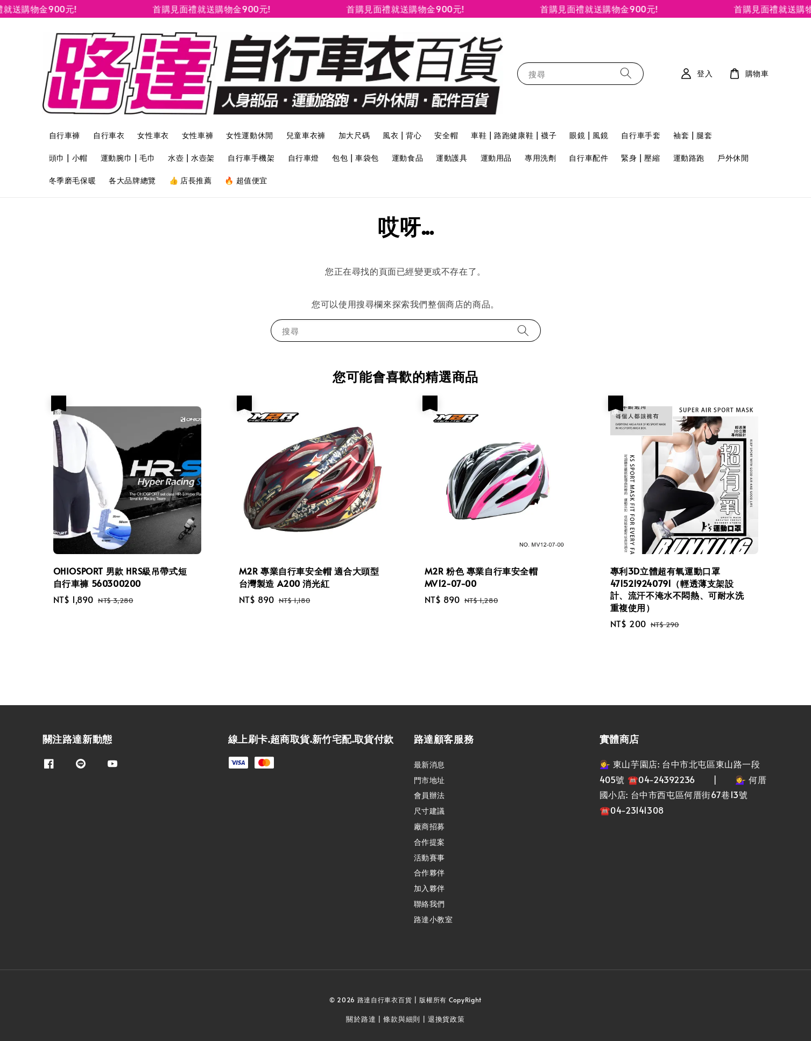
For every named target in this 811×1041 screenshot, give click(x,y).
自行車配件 (588, 158)
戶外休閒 (733, 158)
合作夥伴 (429, 872)
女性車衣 (152, 135)
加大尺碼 (354, 135)
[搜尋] (626, 73)
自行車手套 (640, 135)
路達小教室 (433, 919)
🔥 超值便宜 (245, 180)
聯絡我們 (429, 904)
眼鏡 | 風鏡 (588, 135)
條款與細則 (401, 1019)
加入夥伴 (429, 888)
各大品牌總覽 (132, 180)
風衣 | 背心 (402, 135)
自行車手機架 (251, 158)
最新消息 (429, 765)
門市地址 (429, 780)
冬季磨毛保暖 (72, 180)
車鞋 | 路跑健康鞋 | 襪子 (513, 135)
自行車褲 (64, 135)
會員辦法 (429, 795)
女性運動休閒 (249, 135)
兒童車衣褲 (306, 135)
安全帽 (446, 135)
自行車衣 (108, 135)
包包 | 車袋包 (355, 158)
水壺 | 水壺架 (191, 158)
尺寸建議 (429, 811)
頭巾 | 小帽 (68, 158)
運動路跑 (688, 158)
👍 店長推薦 (190, 180)
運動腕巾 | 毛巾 (128, 158)
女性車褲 (197, 135)
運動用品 (496, 158)
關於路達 (361, 1019)
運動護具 (451, 158)
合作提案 (429, 842)
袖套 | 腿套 (692, 135)
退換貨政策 (446, 1019)
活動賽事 (429, 857)
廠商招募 (429, 826)
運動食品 (407, 158)
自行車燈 (303, 158)
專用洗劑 (540, 158)
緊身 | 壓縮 (640, 158)
